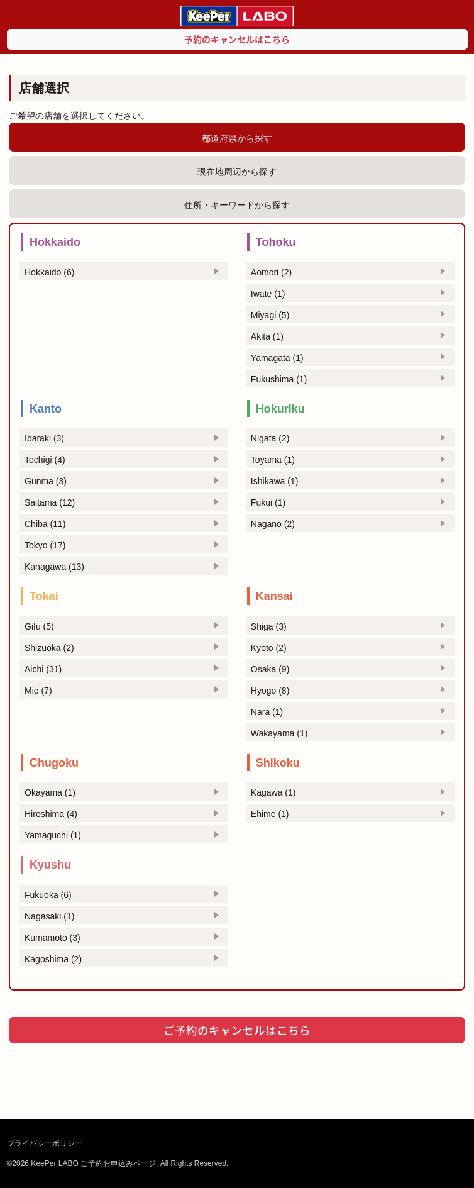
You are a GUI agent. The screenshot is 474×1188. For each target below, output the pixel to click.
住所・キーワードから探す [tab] (237, 205)
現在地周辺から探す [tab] (237, 172)
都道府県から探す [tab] (237, 138)
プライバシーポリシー (44, 1143)
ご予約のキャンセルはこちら (237, 1030)
